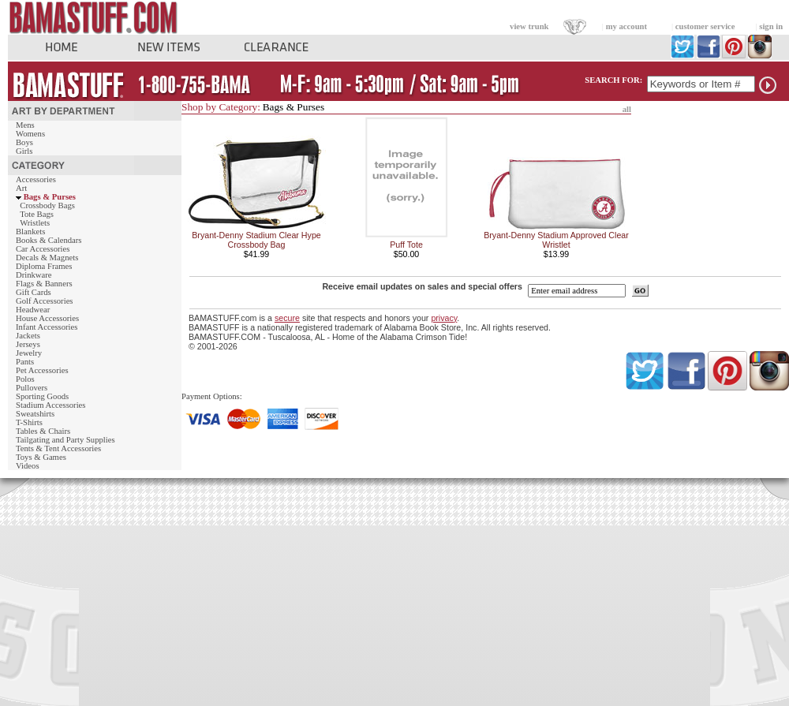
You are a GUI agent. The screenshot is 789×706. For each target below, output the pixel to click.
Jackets (28, 335)
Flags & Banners (44, 283)
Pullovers (31, 387)
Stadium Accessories (51, 405)
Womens (30, 133)
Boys (24, 142)
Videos (27, 465)
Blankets (30, 231)
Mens (25, 125)
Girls (24, 151)
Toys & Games (41, 457)
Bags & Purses (50, 196)
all (627, 109)
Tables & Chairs (43, 431)
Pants (25, 361)
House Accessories (47, 318)
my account (626, 26)
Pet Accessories (42, 370)
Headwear (33, 309)
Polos (25, 379)
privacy (444, 318)
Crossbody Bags (47, 205)
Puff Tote (406, 244)
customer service (705, 26)
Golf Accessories (44, 301)
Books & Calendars (48, 240)
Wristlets (35, 223)
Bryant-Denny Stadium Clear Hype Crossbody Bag (256, 239)
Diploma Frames (44, 266)
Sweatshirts (35, 413)
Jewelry (29, 353)
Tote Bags (37, 214)
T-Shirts (29, 422)
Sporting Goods (42, 396)
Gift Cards (33, 292)
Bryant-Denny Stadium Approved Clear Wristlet (556, 239)
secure (287, 318)
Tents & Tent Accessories (58, 448)
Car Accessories (42, 249)
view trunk (529, 26)
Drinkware (34, 275)
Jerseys (28, 344)
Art (21, 188)
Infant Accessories (46, 327)
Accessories (36, 179)
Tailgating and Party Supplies (65, 439)
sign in (771, 26)
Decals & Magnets (47, 257)
